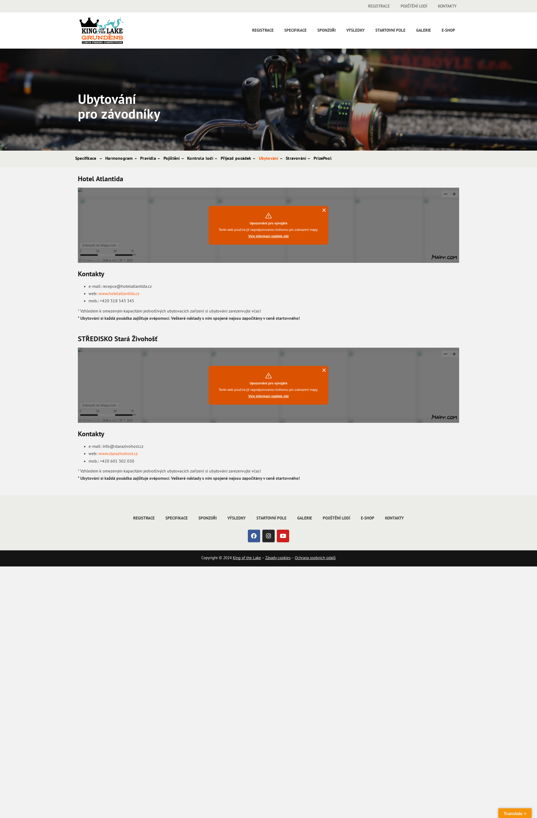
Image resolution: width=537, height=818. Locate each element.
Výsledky (355, 30)
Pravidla (148, 158)
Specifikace (295, 30)
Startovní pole (390, 30)
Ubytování (268, 158)
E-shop (448, 30)
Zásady (271, 557)
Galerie (423, 30)
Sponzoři (326, 30)
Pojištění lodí (414, 6)
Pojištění (172, 158)
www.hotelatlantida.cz (119, 293)
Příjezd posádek (236, 158)
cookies (284, 557)
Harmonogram (119, 158)
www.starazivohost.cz (118, 453)
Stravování (296, 158)
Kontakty (447, 6)
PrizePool (323, 158)
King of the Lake (247, 557)
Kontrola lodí (200, 158)
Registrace (379, 6)
